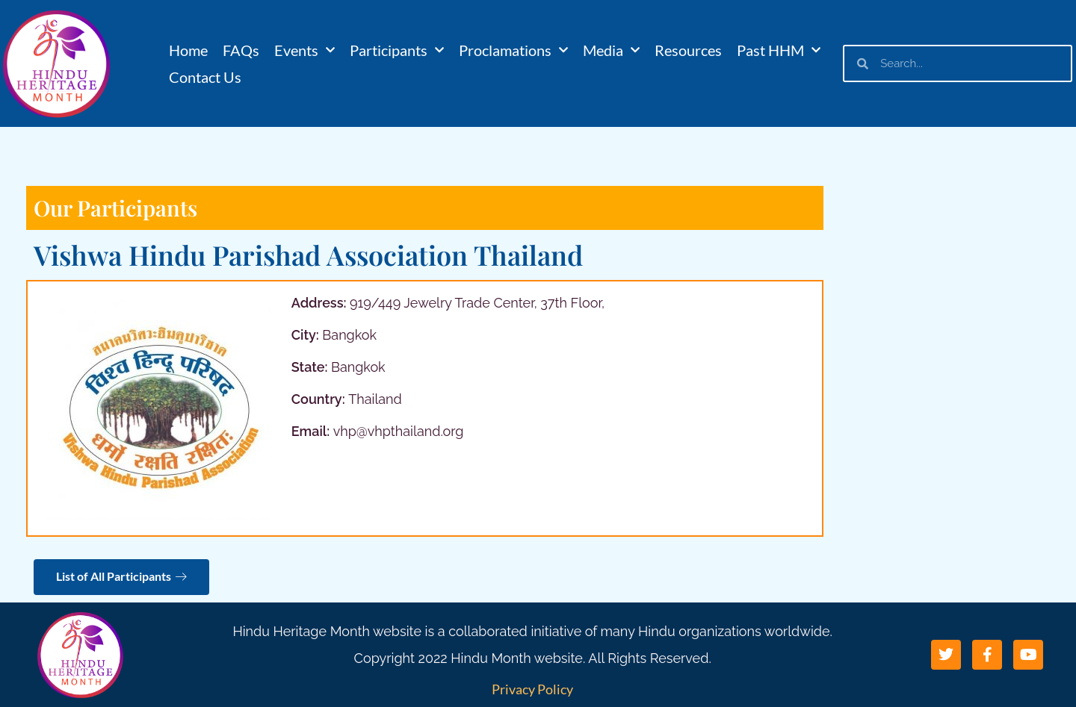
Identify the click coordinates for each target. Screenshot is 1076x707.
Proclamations (513, 50)
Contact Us (205, 77)
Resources (688, 50)
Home (188, 50)
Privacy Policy (532, 689)
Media (611, 50)
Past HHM (778, 50)
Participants (397, 50)
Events (304, 50)
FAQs (241, 50)
